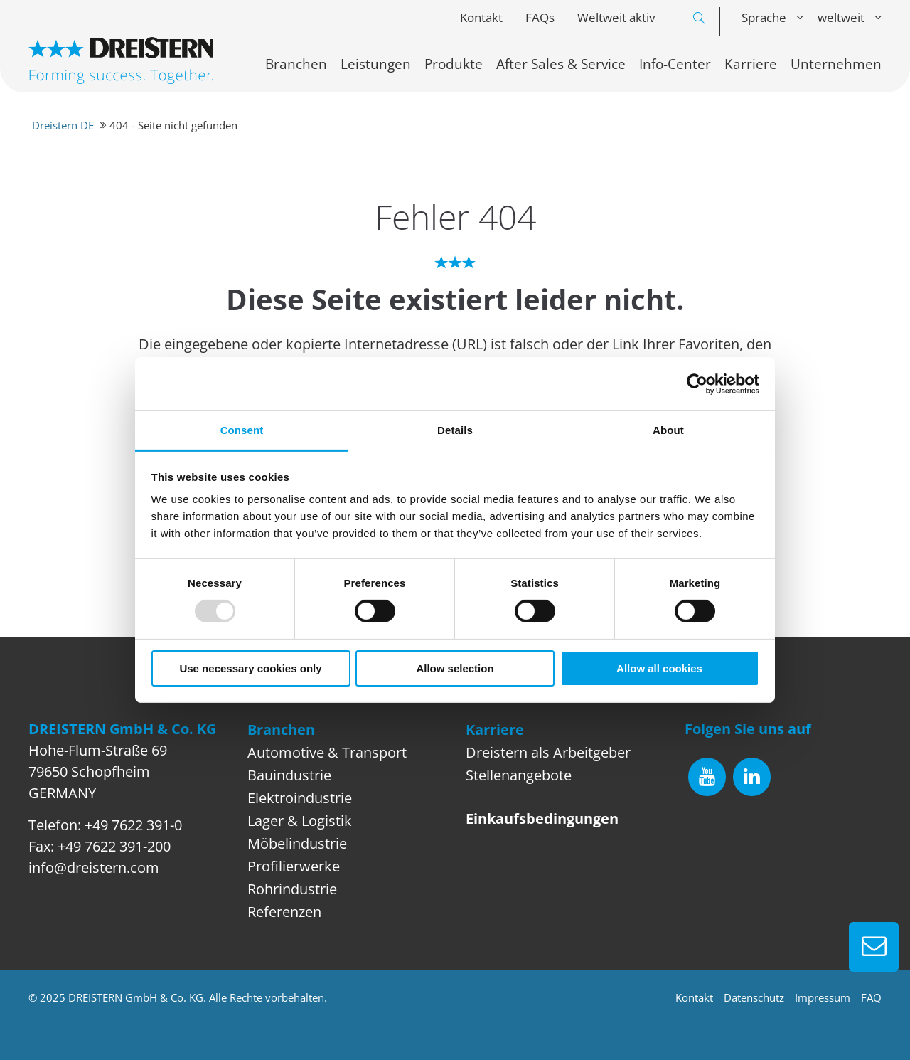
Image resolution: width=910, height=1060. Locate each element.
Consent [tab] (242, 430)
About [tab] (668, 430)
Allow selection (454, 668)
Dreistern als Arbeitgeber (548, 752)
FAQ (871, 997)
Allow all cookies (659, 668)
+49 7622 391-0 (133, 824)
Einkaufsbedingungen (542, 818)
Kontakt (481, 17)
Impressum (822, 997)
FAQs (540, 17)
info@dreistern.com (93, 867)
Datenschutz (754, 997)
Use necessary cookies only (250, 668)
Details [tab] (455, 430)
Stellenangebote (519, 775)
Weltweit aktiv (616, 17)
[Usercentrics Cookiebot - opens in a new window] (697, 383)
